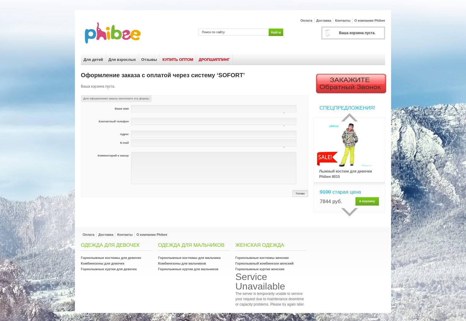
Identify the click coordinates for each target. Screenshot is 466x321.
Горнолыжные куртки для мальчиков (188, 269)
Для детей (93, 59)
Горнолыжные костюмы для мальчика (189, 258)
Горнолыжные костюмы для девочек (111, 258)
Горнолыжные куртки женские (259, 269)
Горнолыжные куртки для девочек (109, 269)
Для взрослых (122, 59)
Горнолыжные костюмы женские (262, 258)
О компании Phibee (369, 20)
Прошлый (349, 117)
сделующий (349, 212)
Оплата (306, 20)
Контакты (342, 20)
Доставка (323, 20)
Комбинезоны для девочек (102, 263)
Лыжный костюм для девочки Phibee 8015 (345, 174)
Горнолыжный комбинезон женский (264, 263)
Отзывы (149, 59)
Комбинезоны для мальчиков (182, 263)
